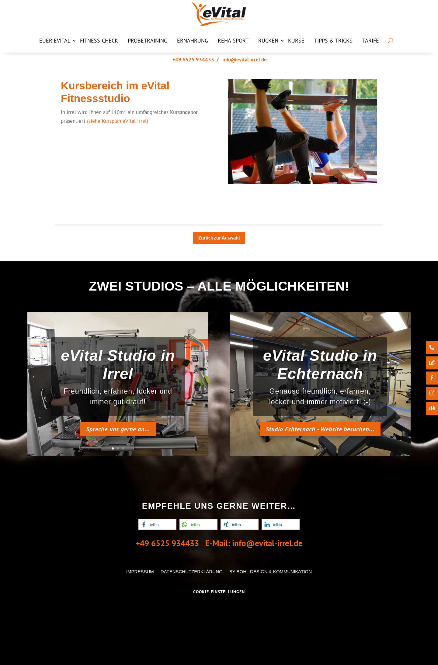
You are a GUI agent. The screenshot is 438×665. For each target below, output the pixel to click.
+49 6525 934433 (193, 59)
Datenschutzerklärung (192, 571)
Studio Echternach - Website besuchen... (320, 429)
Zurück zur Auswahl (219, 237)
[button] (157, 524)
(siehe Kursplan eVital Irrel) (117, 121)
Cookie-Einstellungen (219, 591)
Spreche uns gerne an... (118, 429)
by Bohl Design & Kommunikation (270, 571)
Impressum (140, 571)
